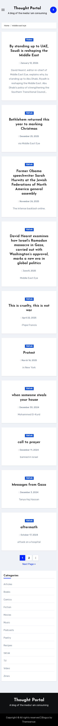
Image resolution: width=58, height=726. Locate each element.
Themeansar (28, 721)
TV (5, 660)
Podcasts (9, 630)
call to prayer (29, 442)
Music (7, 622)
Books (7, 592)
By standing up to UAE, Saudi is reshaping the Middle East (29, 51)
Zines (7, 676)
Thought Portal (27, 8)
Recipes (8, 645)
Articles (8, 584)
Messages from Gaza (29, 485)
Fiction (7, 607)
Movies (7, 614)
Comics (8, 599)
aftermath (29, 527)
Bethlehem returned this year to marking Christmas (29, 124)
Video (29, 40)
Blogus (45, 717)
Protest (29, 353)
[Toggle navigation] (3, 10)
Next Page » (29, 564)
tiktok (29, 113)
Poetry (7, 637)
